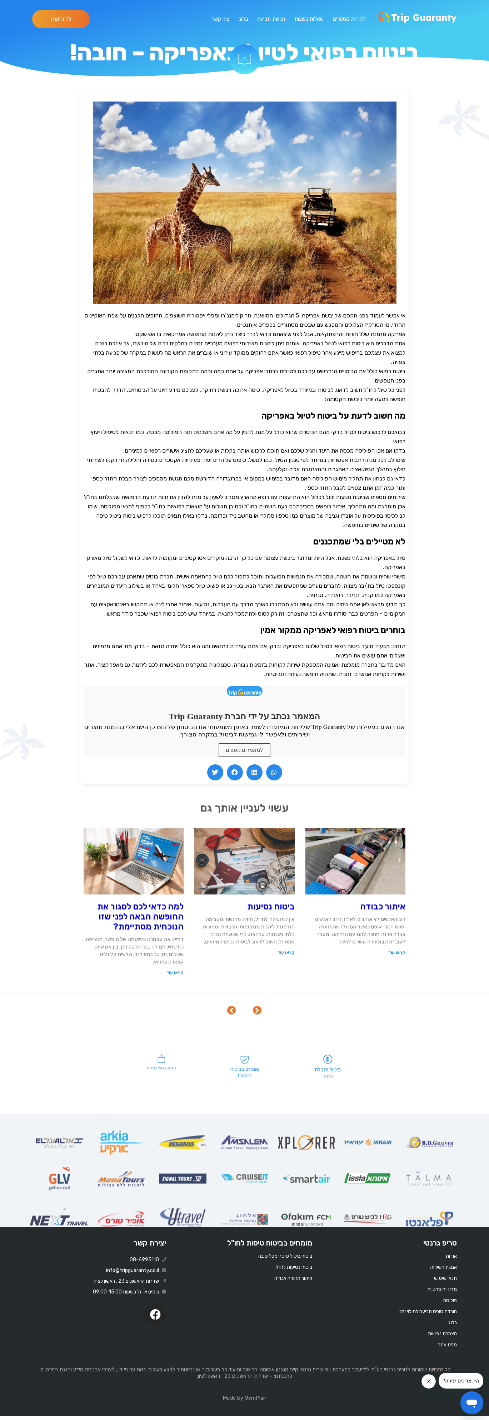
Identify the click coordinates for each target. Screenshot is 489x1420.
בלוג (243, 19)
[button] (215, 772)
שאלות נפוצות (309, 19)
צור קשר (220, 19)
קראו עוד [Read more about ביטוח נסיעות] (286, 952)
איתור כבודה (382, 907)
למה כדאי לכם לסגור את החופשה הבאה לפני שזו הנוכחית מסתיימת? (140, 917)
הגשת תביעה (271, 19)
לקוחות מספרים (349, 19)
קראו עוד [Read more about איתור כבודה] (396, 952)
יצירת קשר (150, 1247)
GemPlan (255, 1402)
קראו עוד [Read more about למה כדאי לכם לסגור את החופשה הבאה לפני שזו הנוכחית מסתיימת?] (175, 972)
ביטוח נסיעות (271, 907)
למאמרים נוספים (245, 750)
